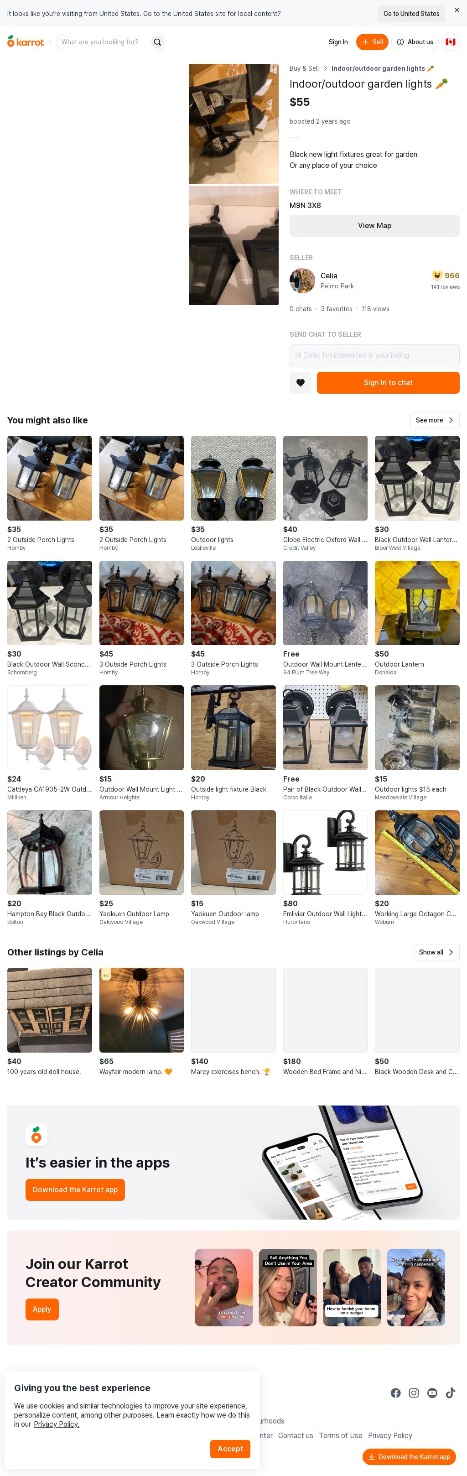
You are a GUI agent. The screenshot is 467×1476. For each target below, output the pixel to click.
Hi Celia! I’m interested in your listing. (375, 355)
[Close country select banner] (457, 10)
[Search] (157, 42)
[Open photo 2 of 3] (234, 124)
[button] (435, 420)
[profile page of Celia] (302, 280)
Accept (235, 1430)
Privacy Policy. (122, 1405)
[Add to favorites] (300, 383)
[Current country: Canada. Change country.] (450, 42)
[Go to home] (25, 42)
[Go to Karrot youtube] (432, 1392)
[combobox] (103, 42)
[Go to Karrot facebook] (395, 1392)
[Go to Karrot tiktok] (450, 1392)
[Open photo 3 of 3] (234, 246)
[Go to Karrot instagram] (414, 1392)
